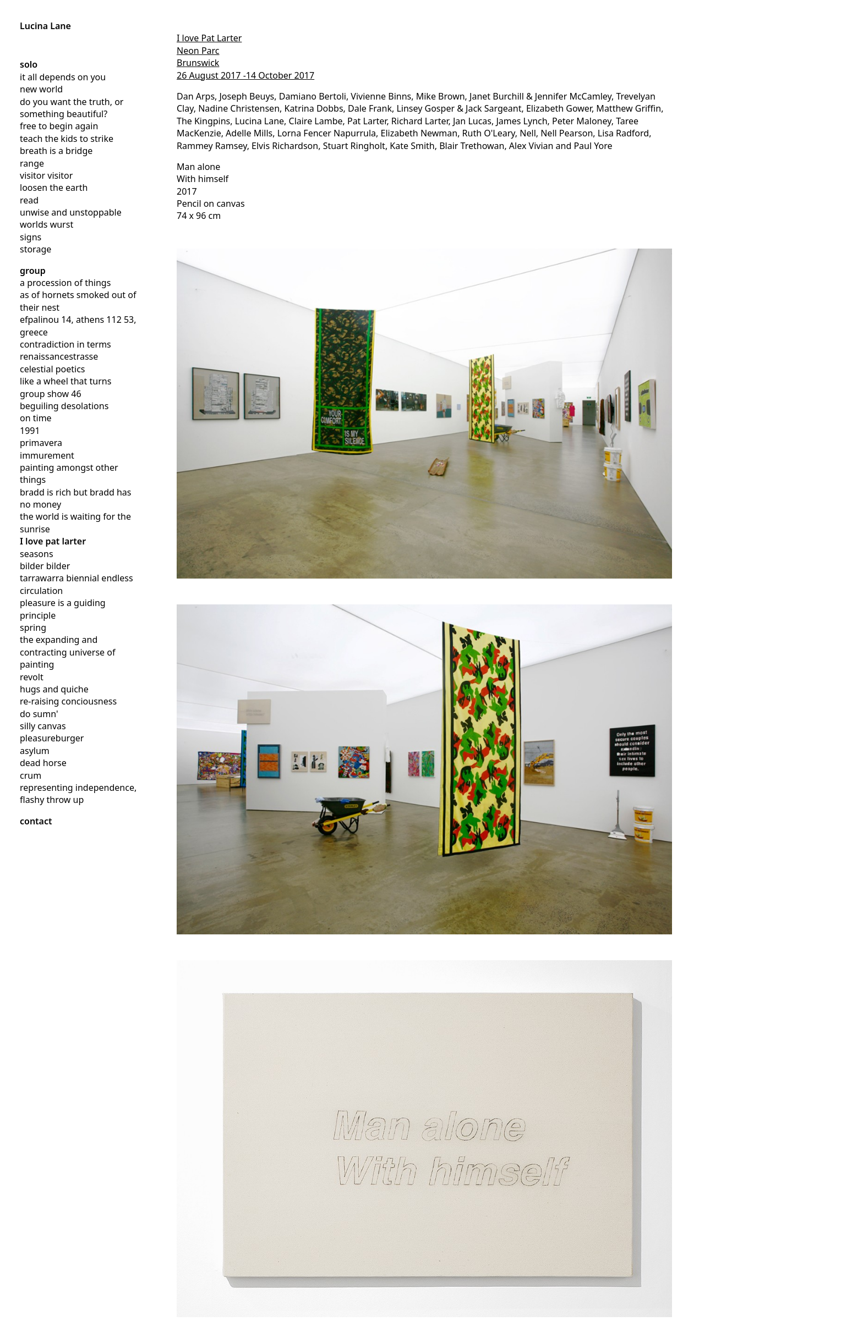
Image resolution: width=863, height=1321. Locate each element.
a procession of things (65, 283)
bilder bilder (45, 566)
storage (35, 249)
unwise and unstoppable (71, 212)
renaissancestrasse (59, 356)
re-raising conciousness (68, 701)
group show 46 (50, 394)
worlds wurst (46, 224)
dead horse (43, 763)
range (32, 163)
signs (30, 237)
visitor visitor (46, 175)
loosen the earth (54, 187)
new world (41, 89)
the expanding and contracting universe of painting (67, 652)
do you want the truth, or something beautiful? (71, 108)
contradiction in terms (65, 344)
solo (28, 64)
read (29, 200)
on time (36, 418)
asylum (35, 751)
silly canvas (43, 726)
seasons (36, 554)
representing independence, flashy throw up (78, 793)
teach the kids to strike (66, 139)
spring (33, 627)
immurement (47, 455)
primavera (41, 443)
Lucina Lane (45, 26)
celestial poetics (52, 369)
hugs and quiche (54, 689)
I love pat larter (53, 541)
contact (36, 821)
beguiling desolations (64, 406)
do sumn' (39, 714)
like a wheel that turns (65, 381)
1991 (30, 431)
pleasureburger (52, 738)
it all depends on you (63, 77)
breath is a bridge (56, 151)
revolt (31, 677)
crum (30, 775)
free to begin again (59, 126)
